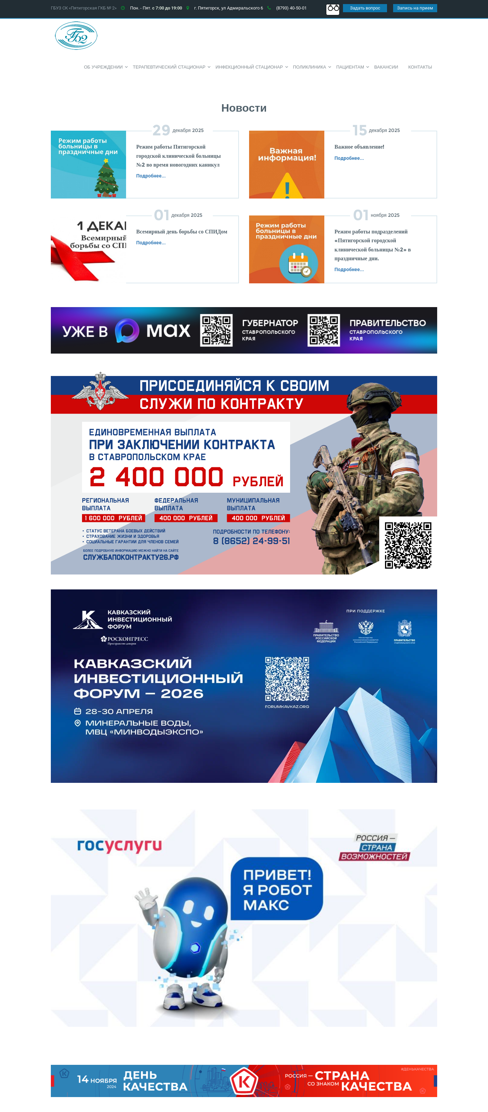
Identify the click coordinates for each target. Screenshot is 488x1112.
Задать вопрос (365, 8)
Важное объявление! (359, 147)
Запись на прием (415, 8)
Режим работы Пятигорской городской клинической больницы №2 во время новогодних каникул (178, 156)
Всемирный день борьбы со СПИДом (181, 231)
